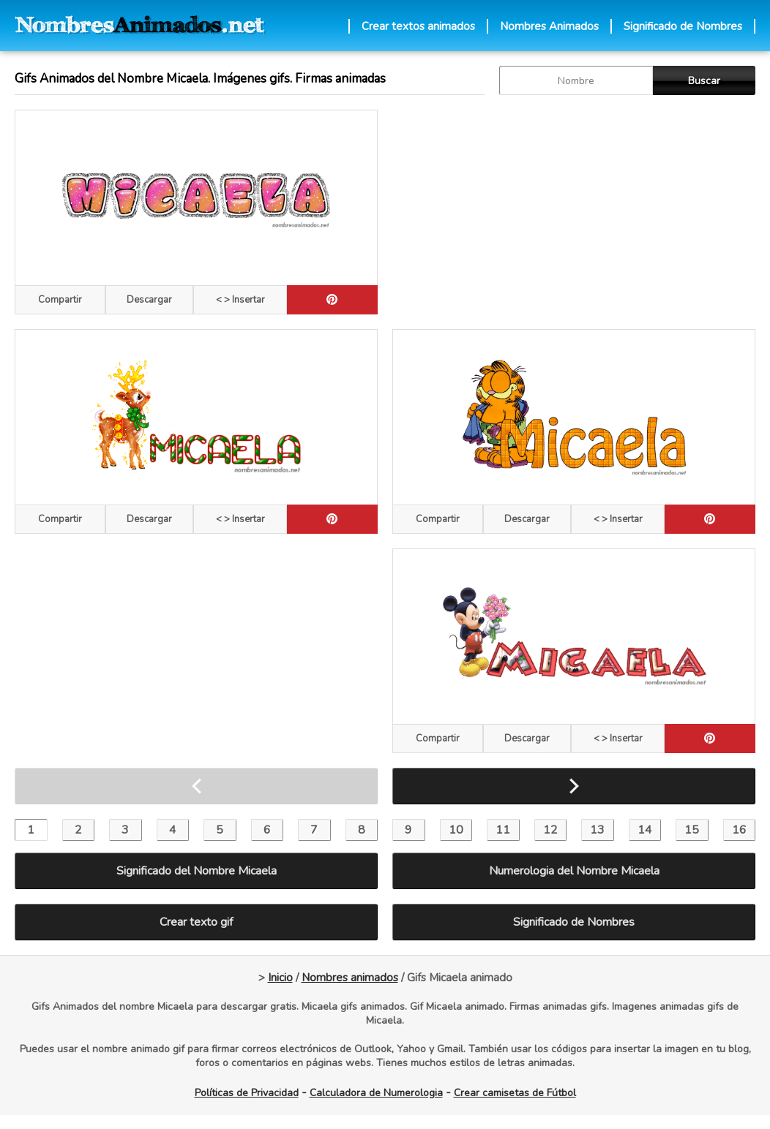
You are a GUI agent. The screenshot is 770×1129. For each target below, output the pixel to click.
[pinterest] (332, 299)
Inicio (280, 977)
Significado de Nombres (683, 26)
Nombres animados (350, 977)
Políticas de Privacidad (247, 1093)
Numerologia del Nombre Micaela (574, 871)
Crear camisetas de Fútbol (515, 1093)
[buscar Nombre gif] (576, 80)
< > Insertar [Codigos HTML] (240, 299)
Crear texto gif (196, 922)
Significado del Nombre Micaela (196, 871)
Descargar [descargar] (149, 299)
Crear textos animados (418, 26)
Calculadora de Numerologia (376, 1093)
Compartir (60, 299)
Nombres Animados (549, 26)
